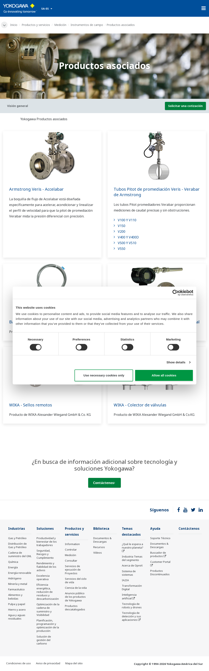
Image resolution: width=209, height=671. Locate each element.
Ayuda (155, 528)
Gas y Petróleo (17, 538)
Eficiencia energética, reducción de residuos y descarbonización (48, 592)
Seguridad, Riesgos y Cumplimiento (45, 554)
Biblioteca (101, 528)
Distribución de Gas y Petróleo (17, 545)
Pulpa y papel (16, 604)
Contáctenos (104, 483)
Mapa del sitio (74, 663)
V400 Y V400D (128, 237)
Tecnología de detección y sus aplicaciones (131, 616)
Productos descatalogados (75, 607)
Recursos (99, 547)
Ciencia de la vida (76, 588)
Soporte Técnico (160, 538)
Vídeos (97, 552)
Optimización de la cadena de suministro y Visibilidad (48, 609)
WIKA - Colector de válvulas (140, 405)
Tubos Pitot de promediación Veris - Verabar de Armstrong (157, 191)
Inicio (13, 25)
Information (72, 544)
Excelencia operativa (43, 577)
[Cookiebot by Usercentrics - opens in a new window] (175, 292)
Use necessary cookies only (103, 375)
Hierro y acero (17, 609)
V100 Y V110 (127, 220)
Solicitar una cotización (185, 106)
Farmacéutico (16, 589)
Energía (13, 567)
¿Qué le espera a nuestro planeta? (132, 545)
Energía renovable (19, 573)
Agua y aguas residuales (16, 616)
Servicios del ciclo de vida (76, 580)
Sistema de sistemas (129, 572)
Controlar (71, 549)
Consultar (71, 560)
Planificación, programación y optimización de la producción (48, 626)
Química (13, 562)
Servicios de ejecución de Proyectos (73, 569)
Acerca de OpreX (132, 565)
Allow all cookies (164, 375)
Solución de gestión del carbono (44, 640)
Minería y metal (17, 584)
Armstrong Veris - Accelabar (36, 189)
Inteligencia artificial (129, 596)
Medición (60, 25)
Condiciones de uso (18, 663)
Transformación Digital (132, 587)
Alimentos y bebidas (15, 596)
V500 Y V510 (127, 243)
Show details (176, 362)
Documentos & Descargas (102, 539)
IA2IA (125, 580)
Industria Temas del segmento (132, 558)
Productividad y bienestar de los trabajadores (47, 541)
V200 (121, 231)
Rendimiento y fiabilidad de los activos (46, 566)
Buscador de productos (158, 554)
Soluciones (45, 528)
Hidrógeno (14, 578)
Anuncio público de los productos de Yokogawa (75, 596)
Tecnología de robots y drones (132, 605)
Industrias (16, 528)
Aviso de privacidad (48, 663)
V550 (121, 248)
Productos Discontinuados (160, 572)
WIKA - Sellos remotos (30, 405)
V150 (121, 226)
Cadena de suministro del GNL (19, 554)
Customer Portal (160, 562)
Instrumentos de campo (87, 25)
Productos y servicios (36, 25)
